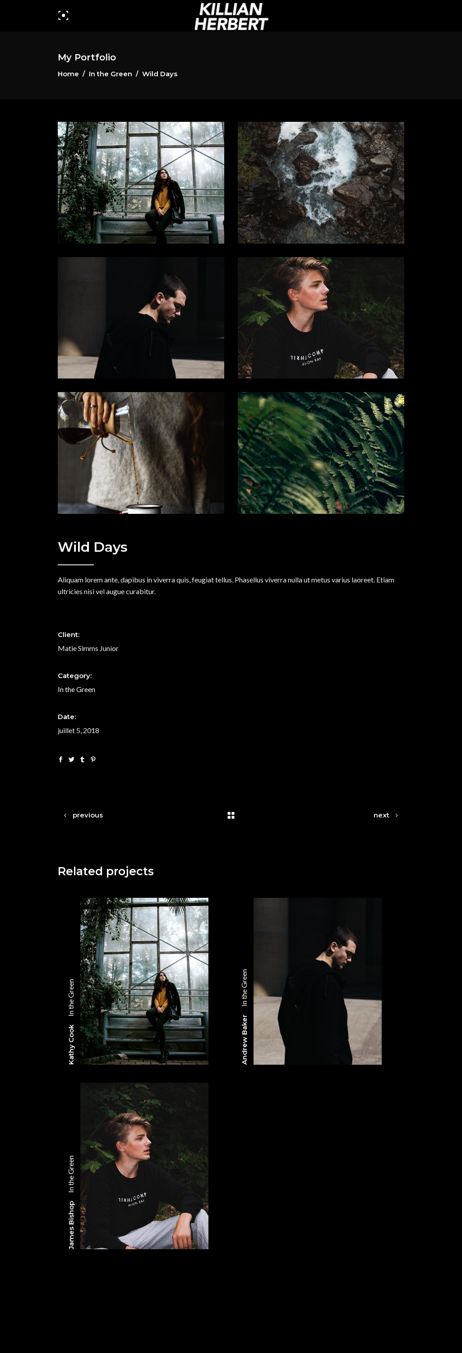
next (381, 815)
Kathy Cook (71, 1045)
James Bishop (71, 1225)
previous (88, 815)
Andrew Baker (244, 1040)
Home (68, 73)
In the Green (110, 73)
